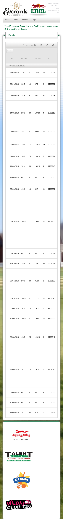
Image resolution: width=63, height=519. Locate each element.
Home (7, 20)
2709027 (51, 263)
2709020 (51, 178)
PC (49, 58)
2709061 (51, 84)
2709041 (51, 337)
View (16, 20)
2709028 (51, 73)
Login (34, 20)
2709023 (51, 95)
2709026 (51, 132)
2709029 (51, 393)
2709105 (51, 281)
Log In (57, 12)
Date (11, 58)
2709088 (51, 145)
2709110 (51, 113)
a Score (38, 58)
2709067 (51, 253)
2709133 (51, 221)
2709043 (51, 369)
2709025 (51, 298)
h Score (24, 58)
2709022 (51, 403)
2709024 (51, 156)
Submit (25, 20)
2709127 (51, 413)
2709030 (51, 318)
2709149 (51, 166)
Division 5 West (18, 66)
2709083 (51, 308)
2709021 (51, 189)
